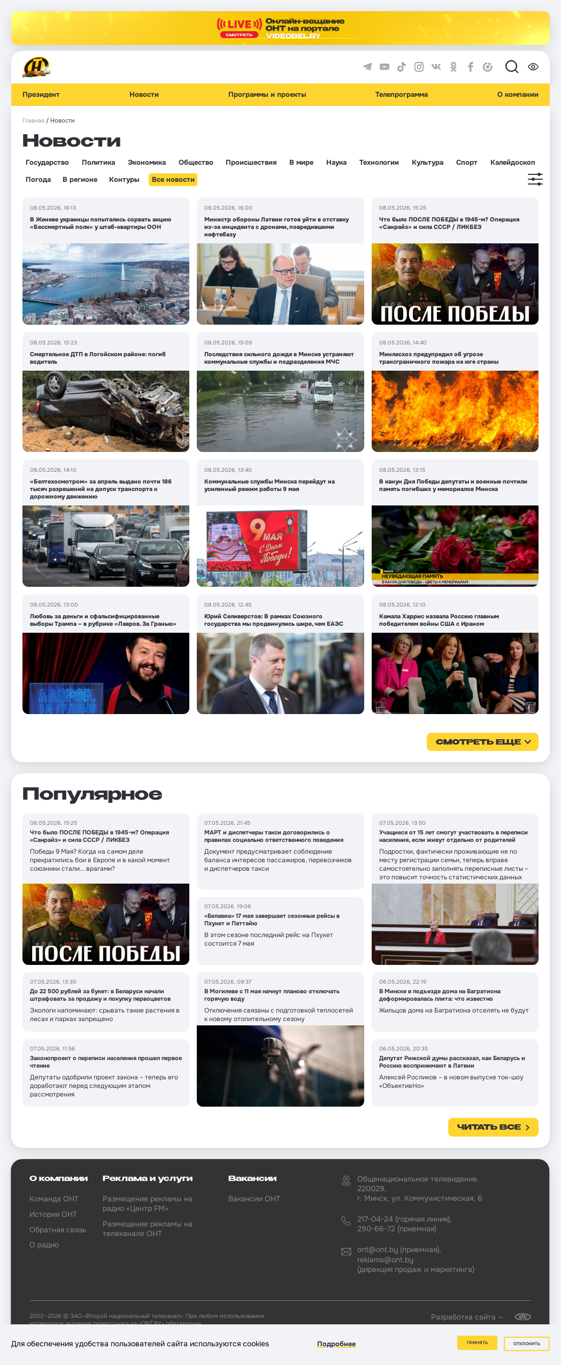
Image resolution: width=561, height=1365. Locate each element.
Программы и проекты (267, 94)
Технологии (379, 162)
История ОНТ (53, 1214)
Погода (38, 179)
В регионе (80, 179)
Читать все (489, 1127)
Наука (336, 162)
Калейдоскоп (512, 162)
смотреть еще (478, 742)
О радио (44, 1244)
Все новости (173, 179)
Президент (41, 94)
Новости (144, 94)
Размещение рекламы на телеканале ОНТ (148, 1228)
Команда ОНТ (54, 1198)
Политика (98, 162)
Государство (47, 162)
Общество (196, 162)
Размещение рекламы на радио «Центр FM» (148, 1203)
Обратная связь (57, 1229)
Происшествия (251, 162)
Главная (33, 120)
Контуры (124, 179)
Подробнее (336, 1345)
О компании (518, 94)
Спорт (467, 162)
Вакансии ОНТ (254, 1198)
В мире (301, 162)
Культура (427, 162)
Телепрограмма (401, 94)
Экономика (147, 162)
